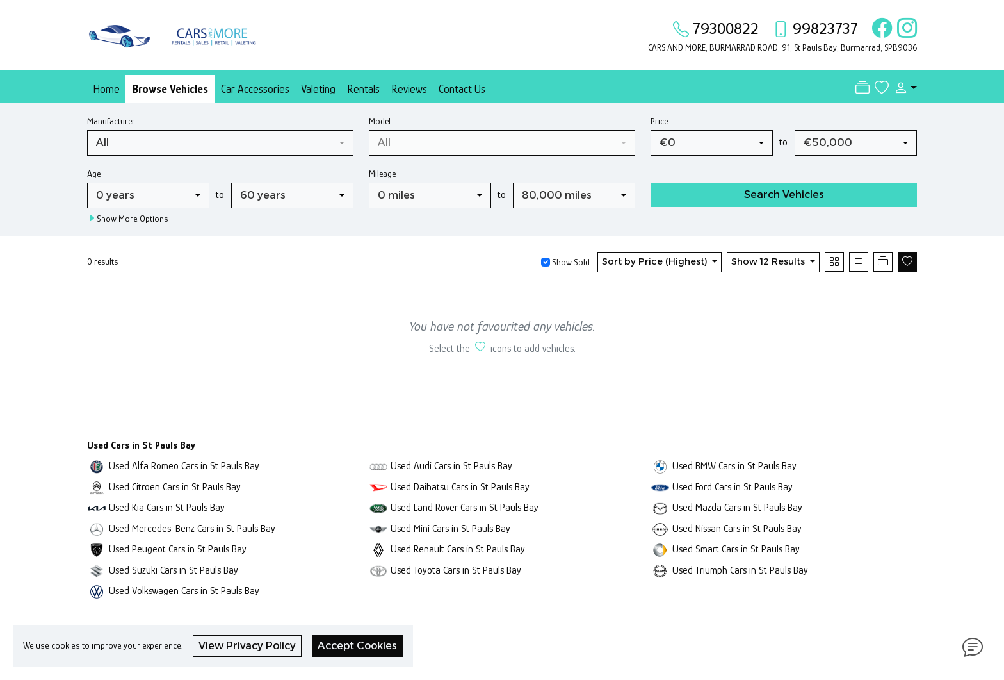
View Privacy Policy (247, 646)
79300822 (726, 28)
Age (94, 174)
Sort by (656, 261)
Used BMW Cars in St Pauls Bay (734, 465)
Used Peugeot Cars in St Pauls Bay (178, 548)
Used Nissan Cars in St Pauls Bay (737, 528)
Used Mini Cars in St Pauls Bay (450, 528)
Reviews (409, 89)
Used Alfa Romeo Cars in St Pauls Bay (184, 465)
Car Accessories (255, 89)
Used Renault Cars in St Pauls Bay (458, 548)
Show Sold (570, 262)
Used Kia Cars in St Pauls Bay (167, 507)
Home (106, 89)
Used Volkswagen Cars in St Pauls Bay (184, 590)
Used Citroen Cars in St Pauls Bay (175, 486)
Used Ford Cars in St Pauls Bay (732, 486)
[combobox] (220, 143)
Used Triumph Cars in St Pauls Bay (740, 570)
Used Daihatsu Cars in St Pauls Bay (460, 486)
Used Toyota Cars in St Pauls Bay (456, 570)
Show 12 (769, 261)
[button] (903, 87)
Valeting (318, 89)
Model (380, 121)
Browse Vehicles (170, 89)
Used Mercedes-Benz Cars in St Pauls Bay (192, 528)
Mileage (382, 174)
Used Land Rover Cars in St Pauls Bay (464, 507)
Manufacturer (111, 121)
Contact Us (462, 89)
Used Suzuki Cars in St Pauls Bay (173, 570)
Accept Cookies (357, 646)
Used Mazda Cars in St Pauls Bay (737, 507)
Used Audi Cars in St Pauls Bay (451, 465)
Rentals (363, 89)
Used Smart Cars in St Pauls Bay (736, 548)
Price (659, 121)
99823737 (825, 28)
